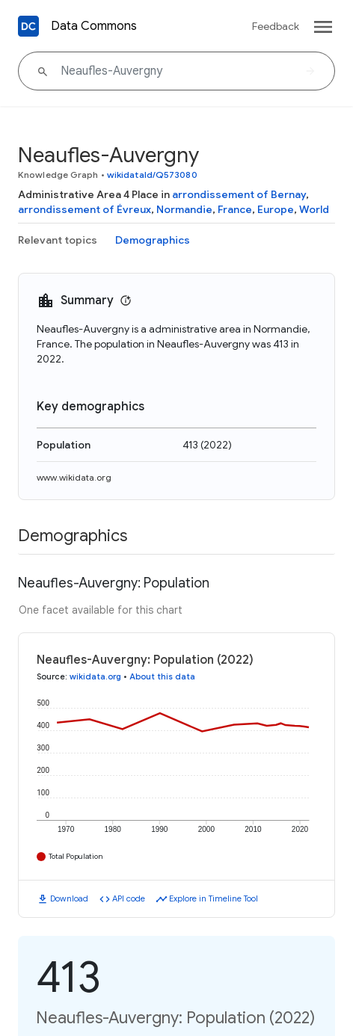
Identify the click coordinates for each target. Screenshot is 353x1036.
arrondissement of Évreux (84, 209)
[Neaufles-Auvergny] (176, 71)
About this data (162, 676)
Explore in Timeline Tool (213, 898)
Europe (275, 209)
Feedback (275, 26)
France (235, 209)
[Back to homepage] (28, 26)
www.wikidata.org (74, 477)
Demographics (152, 240)
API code (128, 898)
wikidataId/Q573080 (152, 174)
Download (69, 898)
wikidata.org (95, 676)
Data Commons (94, 26)
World (314, 209)
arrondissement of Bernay (239, 194)
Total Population (76, 856)
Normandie (184, 209)
